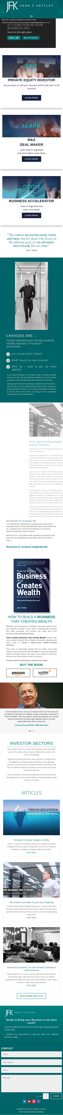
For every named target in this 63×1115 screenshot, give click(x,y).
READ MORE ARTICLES (31, 996)
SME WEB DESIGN (37, 1112)
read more (31, 852)
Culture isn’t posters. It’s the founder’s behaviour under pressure (31, 968)
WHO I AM (14, 38)
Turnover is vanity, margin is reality (31, 840)
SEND (56, 1096)
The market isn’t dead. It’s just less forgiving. (31, 902)
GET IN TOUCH (31, 38)
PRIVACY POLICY (39, 1109)
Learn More (31, 98)
